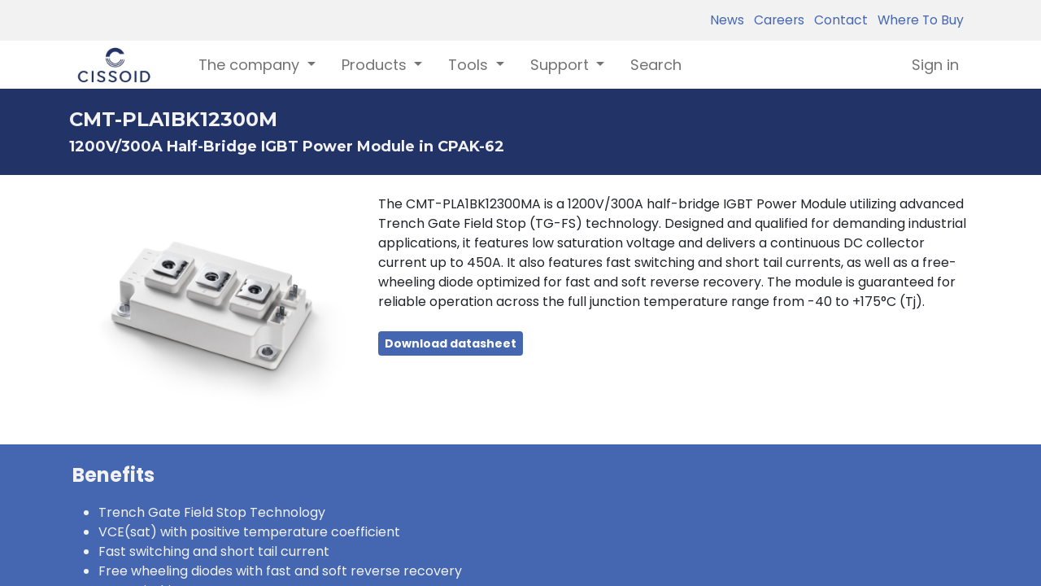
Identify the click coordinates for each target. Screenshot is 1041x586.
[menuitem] (656, 65)
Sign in (935, 65)
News (727, 20)
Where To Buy (917, 20)
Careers (775, 20)
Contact (838, 20)
